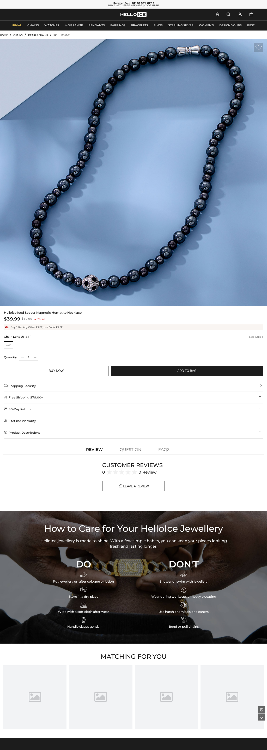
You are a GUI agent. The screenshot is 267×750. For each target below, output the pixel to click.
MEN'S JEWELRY (25, 14)
